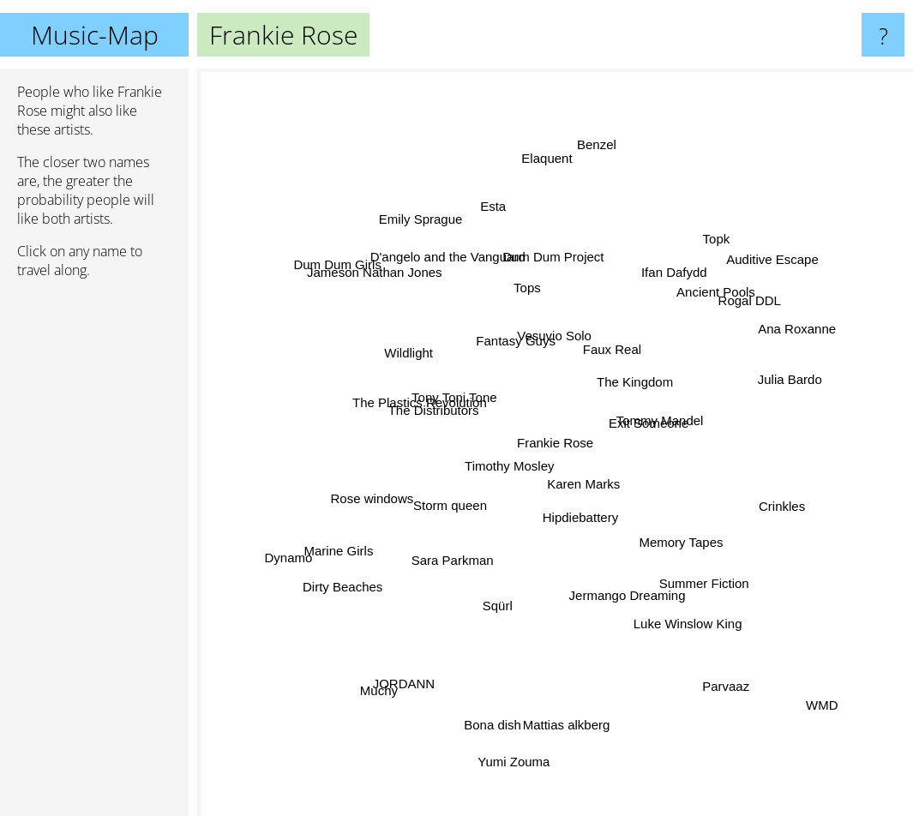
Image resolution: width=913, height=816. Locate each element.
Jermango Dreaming (625, 587)
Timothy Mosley (510, 478)
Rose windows (384, 486)
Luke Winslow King (682, 609)
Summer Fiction (719, 591)
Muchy (382, 682)
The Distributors (446, 413)
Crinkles (771, 508)
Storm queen (450, 515)
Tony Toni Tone (459, 400)
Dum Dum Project (553, 277)
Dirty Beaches (365, 570)
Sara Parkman (443, 558)
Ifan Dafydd (681, 287)
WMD (805, 688)
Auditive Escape (774, 259)
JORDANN (417, 663)
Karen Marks (578, 496)
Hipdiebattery (582, 526)
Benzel (595, 155)
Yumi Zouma (520, 740)
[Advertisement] (94, 554)
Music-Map (95, 34)
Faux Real (609, 347)
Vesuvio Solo (558, 316)
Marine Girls (338, 548)
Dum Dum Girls (361, 283)
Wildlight (424, 362)
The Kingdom (635, 384)
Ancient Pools (706, 302)
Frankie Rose (555, 442)
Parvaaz (712, 675)
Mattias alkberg (566, 694)
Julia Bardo (775, 386)
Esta (486, 216)
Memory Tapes (664, 533)
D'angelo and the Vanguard (454, 257)
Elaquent (544, 163)
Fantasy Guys (505, 339)
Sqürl (493, 627)
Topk (697, 257)
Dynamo (304, 551)
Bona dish (501, 713)
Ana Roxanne (770, 340)
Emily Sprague (430, 234)
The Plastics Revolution (400, 391)
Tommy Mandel (663, 419)
